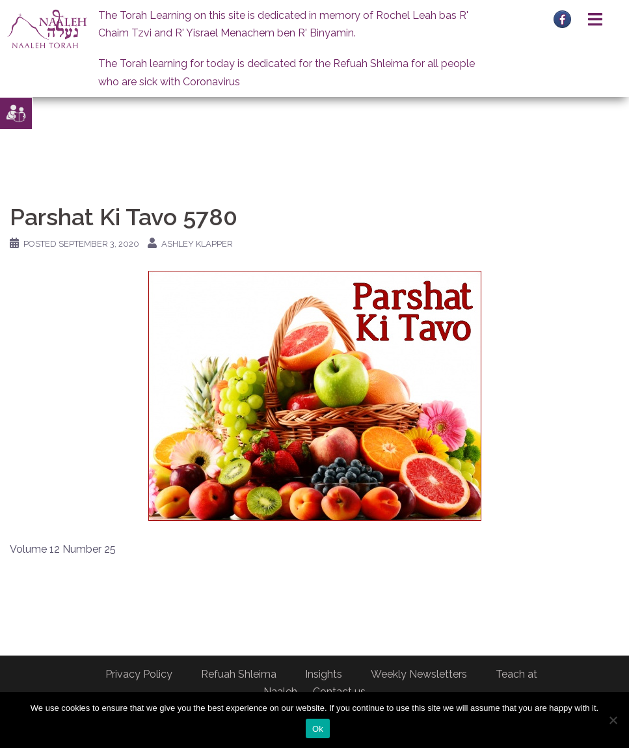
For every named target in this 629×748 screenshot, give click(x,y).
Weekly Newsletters (419, 674)
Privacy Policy (138, 674)
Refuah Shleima (238, 674)
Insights (323, 674)
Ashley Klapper (197, 244)
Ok (317, 729)
